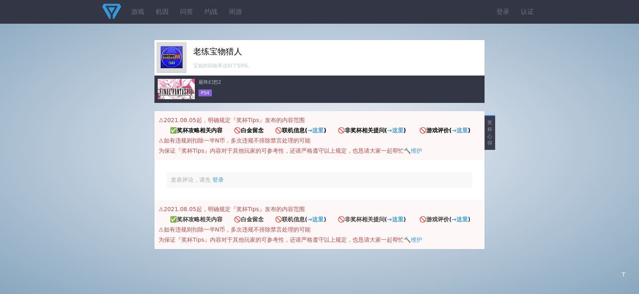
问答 (186, 12)
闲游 (235, 12)
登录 (502, 12)
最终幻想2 (209, 82)
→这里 (315, 130)
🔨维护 (413, 150)
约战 (211, 12)
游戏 (137, 12)
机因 (162, 12)
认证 (527, 12)
